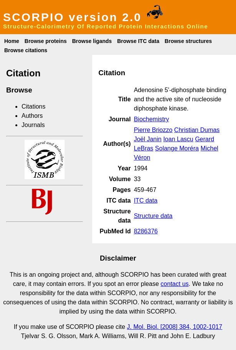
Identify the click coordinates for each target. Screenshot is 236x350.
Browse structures (188, 41)
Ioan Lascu (178, 139)
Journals (33, 125)
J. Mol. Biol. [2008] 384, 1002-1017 (174, 327)
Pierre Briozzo (153, 130)
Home (11, 41)
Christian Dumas (196, 130)
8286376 (146, 231)
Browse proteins (46, 41)
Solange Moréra (177, 148)
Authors (32, 115)
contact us (175, 284)
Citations (33, 106)
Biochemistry (151, 119)
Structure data (153, 216)
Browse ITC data (138, 41)
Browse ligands (91, 41)
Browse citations (25, 50)
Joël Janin (147, 139)
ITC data (145, 200)
